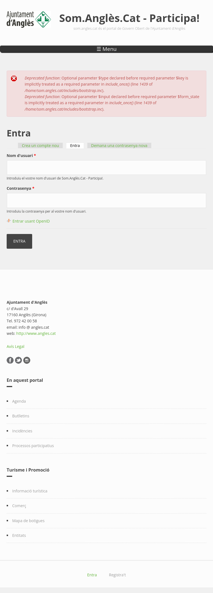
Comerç (19, 505)
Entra (77, 145)
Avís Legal (15, 346)
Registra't (117, 574)
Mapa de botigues (28, 520)
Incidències (22, 430)
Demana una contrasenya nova (119, 145)
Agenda (19, 401)
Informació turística (29, 491)
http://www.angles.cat (36, 333)
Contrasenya (20, 188)
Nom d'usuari (21, 155)
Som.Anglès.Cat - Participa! (129, 18)
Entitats (19, 535)
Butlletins (20, 415)
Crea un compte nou (40, 145)
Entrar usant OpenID (31, 221)
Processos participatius (33, 445)
